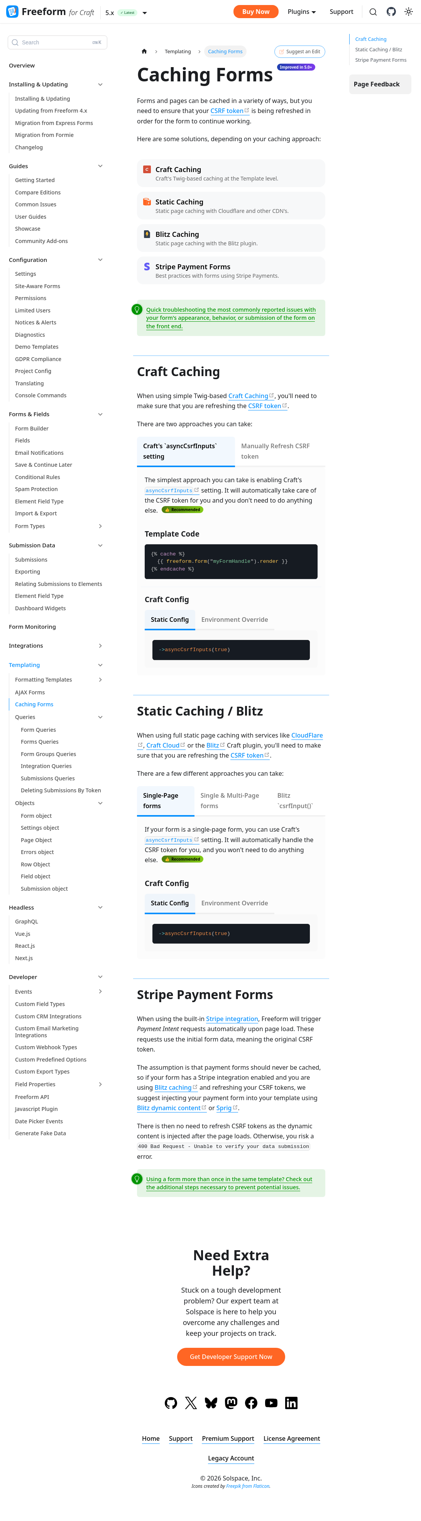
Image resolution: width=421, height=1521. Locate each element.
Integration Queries (46, 766)
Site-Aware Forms (37, 286)
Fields (22, 440)
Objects (25, 803)
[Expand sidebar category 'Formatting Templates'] (100, 679)
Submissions (31, 559)
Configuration (28, 259)
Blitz (212, 745)
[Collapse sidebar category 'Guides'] (100, 165)
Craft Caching (248, 396)
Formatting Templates (43, 679)
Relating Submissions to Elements (58, 583)
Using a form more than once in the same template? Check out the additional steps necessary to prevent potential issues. (229, 1183)
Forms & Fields (29, 414)
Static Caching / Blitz (378, 49)
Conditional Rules (37, 477)
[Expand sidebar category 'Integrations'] (100, 645)
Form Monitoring (32, 626)
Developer (23, 977)
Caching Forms (34, 704)
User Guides (30, 216)
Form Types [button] (30, 526)
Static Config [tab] (170, 619)
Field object (36, 876)
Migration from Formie (44, 134)
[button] (126, 13)
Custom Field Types (40, 1004)
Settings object (40, 827)
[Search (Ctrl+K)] (373, 12)
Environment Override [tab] (234, 619)
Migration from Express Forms (54, 123)
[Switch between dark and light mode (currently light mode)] (408, 11)
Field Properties (35, 1084)
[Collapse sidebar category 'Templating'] (100, 665)
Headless (21, 907)
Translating (29, 383)
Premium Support (228, 1438)
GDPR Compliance (38, 359)
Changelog (29, 147)
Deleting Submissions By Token (61, 790)
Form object (36, 815)
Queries (25, 717)
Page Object (36, 840)
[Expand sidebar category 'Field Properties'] (100, 1084)
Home (151, 1438)
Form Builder (32, 428)
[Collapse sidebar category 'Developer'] (100, 976)
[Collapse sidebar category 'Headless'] (100, 907)
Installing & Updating (38, 84)
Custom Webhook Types (46, 1047)
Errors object (37, 852)
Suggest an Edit (299, 51)
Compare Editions (38, 192)
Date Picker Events (39, 1121)
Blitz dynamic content (169, 1108)
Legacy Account (231, 1458)
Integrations (26, 645)
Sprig (224, 1108)
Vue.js (22, 933)
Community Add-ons (41, 241)
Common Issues (35, 204)
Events (23, 991)
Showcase (28, 228)
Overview (22, 65)
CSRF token (227, 110)
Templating (24, 664)
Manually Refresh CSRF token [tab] (275, 451)
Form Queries (38, 729)
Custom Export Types (42, 1071)
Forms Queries (40, 741)
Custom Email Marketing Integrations (47, 1032)
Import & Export (36, 513)
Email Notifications (39, 452)
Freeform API (32, 1097)
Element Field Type (39, 501)
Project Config (33, 371)
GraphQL (26, 921)
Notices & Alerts (35, 322)
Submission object (44, 888)
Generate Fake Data (40, 1133)
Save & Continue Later (43, 464)
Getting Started (35, 180)
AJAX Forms (30, 692)
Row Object (35, 864)
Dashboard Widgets (40, 608)
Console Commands (40, 395)
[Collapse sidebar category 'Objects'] (100, 803)
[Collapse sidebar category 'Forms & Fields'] (100, 414)
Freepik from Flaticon (247, 1486)
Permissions (30, 298)
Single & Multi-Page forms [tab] (230, 800)
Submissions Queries (48, 778)
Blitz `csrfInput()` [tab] (295, 800)
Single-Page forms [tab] (160, 800)
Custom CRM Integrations (48, 1016)
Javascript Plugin (36, 1108)
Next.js (24, 958)
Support (341, 11)
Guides (18, 166)
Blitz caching (173, 1087)
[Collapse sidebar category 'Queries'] (100, 717)
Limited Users (33, 310)
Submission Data (32, 545)
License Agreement (292, 1438)
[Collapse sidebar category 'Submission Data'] (100, 545)
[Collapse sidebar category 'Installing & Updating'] (100, 84)
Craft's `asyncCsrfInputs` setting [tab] (180, 451)
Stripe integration (232, 1019)
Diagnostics (30, 334)
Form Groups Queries (48, 754)
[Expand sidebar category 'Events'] (100, 991)
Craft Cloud (162, 745)
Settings (25, 273)
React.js (25, 945)
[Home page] (144, 51)
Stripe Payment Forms (381, 59)
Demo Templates (37, 346)
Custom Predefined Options (50, 1059)
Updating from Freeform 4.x (51, 110)
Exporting (27, 571)
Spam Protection (36, 489)
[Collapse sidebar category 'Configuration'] (100, 259)
